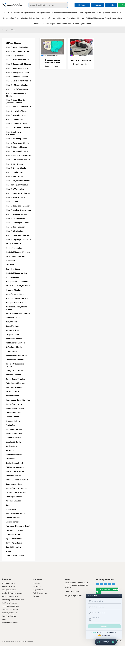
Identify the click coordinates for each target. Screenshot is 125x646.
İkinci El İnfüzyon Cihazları (17, 85)
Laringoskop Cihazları (15, 370)
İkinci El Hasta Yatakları (15, 227)
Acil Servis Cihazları (37, 18)
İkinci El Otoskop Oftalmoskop (18, 155)
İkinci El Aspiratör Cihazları (17, 77)
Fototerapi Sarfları (13, 438)
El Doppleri (10, 260)
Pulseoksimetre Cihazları (16, 355)
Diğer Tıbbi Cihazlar (14, 539)
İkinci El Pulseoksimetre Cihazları (16, 94)
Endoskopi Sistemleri (14, 530)
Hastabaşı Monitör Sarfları (17, 480)
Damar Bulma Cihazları (15, 379)
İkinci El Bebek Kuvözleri (16, 115)
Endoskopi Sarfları (13, 476)
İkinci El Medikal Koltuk (15, 197)
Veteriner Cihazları (41, 24)
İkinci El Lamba (12, 202)
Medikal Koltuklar (13, 518)
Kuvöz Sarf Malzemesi (15, 471)
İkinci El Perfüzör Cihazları (17, 89)
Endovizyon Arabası (113, 18)
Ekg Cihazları (11, 351)
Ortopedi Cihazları (13, 534)
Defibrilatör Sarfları (14, 429)
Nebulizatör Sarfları (14, 442)
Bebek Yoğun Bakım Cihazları (15, 18)
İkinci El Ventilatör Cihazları (17, 60)
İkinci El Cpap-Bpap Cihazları (18, 143)
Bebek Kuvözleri (12, 330)
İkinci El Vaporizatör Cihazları (18, 193)
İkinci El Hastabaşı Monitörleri (18, 107)
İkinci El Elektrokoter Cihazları (18, 81)
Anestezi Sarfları (13, 421)
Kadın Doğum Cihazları (88, 13)
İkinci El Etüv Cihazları (15, 164)
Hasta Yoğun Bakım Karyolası (18, 400)
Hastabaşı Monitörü (14, 387)
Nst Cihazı (10, 265)
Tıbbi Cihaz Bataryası (15, 467)
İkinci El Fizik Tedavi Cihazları (18, 128)
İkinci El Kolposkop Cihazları (17, 235)
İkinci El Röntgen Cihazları (17, 147)
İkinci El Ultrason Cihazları (17, 151)
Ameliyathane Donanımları (110, 13)
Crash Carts (11, 509)
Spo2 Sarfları (11, 446)
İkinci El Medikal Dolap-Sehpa (18, 210)
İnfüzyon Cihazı (12, 391)
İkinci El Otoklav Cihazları (16, 168)
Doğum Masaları (12, 277)
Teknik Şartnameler (40, 593)
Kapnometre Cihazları (15, 360)
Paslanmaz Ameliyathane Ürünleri (16, 308)
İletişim (36, 596)
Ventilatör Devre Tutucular (17, 488)
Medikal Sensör (12, 417)
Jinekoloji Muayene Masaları (65, 13)
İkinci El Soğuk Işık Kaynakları (18, 239)
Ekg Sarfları (10, 425)
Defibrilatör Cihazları (14, 347)
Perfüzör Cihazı (12, 396)
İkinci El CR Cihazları (14, 231)
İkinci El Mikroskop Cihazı (16, 139)
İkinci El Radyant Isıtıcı (15, 119)
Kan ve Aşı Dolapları (14, 543)
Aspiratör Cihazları (13, 375)
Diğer (52, 24)
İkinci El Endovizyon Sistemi (17, 223)
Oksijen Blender (12, 334)
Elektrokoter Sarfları (14, 433)
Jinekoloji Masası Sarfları (16, 273)
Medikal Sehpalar (13, 522)
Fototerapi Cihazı (13, 318)
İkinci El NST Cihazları (15, 176)
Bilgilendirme (38, 590)
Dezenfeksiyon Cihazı (15, 294)
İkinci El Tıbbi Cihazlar (15, 172)
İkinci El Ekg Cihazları (14, 56)
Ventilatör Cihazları (14, 404)
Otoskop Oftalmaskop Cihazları (15, 365)
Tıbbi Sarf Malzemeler (94, 18)
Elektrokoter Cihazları (75, 18)
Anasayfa (5, 30)
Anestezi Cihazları (13, 290)
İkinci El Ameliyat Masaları (17, 68)
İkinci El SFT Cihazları (15, 189)
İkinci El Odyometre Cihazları (18, 181)
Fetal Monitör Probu (14, 455)
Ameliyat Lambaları (45, 13)
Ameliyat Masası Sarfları (16, 302)
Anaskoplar (10, 551)
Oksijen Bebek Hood (14, 463)
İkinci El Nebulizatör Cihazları (18, 206)
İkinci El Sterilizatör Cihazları (18, 160)
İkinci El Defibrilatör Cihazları (18, 51)
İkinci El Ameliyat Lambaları (17, 72)
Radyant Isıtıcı (11, 322)
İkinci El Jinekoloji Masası (16, 111)
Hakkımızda (37, 586)
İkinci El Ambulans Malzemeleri (13, 133)
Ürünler (13, 30)
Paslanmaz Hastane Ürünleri (18, 526)
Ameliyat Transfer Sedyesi (17, 298)
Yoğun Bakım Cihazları (56, 18)
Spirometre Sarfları (14, 484)
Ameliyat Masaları (28, 13)
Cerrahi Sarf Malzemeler (16, 492)
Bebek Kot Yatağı (13, 326)
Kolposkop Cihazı (13, 269)
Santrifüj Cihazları (13, 547)
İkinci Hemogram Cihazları (17, 185)
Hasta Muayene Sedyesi (16, 513)
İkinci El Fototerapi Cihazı (16, 124)
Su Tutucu (10, 450)
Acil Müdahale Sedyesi (15, 343)
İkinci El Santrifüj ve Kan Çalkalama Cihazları (16, 101)
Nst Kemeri (10, 459)
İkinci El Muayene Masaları (17, 214)
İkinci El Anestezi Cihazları (17, 47)
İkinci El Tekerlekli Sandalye (17, 218)
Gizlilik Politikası (118, 641)
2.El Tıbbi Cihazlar (12, 13)
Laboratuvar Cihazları (65, 24)
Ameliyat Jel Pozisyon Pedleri (18, 286)
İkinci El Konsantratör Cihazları (18, 64)
